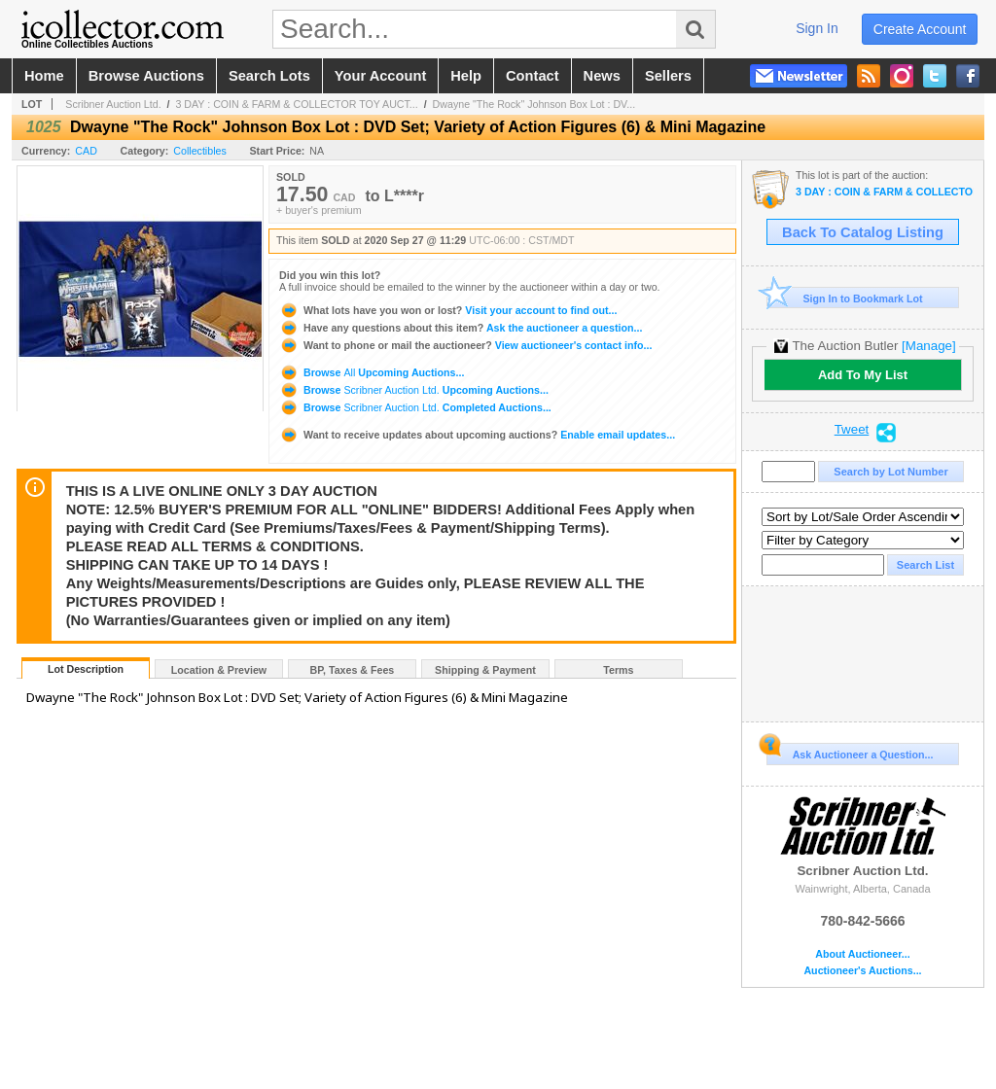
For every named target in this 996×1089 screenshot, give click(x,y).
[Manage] (928, 345)
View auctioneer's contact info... (465, 345)
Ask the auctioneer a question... (460, 328)
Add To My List (862, 375)
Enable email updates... (477, 434)
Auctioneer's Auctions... (862, 971)
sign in (817, 28)
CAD (86, 151)
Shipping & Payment (485, 670)
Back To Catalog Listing (862, 232)
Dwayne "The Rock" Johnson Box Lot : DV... (534, 104)
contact (532, 76)
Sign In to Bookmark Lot (844, 298)
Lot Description (86, 669)
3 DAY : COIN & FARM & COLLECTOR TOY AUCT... (296, 104)
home (44, 76)
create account (920, 29)
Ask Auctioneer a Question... (849, 751)
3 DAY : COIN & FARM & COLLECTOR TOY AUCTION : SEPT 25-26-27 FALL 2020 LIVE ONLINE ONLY (885, 192)
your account (380, 76)
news (602, 76)
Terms (618, 670)
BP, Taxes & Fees (352, 670)
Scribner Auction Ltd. (112, 104)
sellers (668, 76)
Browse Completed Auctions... (415, 407)
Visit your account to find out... (448, 310)
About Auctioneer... (862, 954)
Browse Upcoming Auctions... (371, 372)
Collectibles (200, 151)
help (465, 76)
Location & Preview (219, 670)
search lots (269, 76)
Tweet (852, 430)
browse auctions (146, 76)
